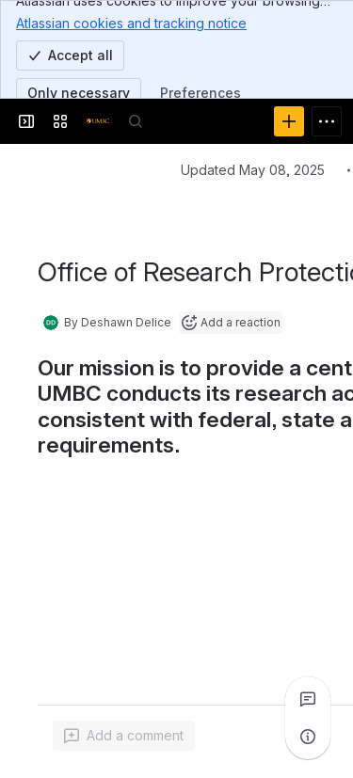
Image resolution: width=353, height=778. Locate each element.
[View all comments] (308, 699)
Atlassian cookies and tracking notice (131, 22)
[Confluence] (98, 121)
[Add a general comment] (124, 736)
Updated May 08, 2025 (253, 170)
